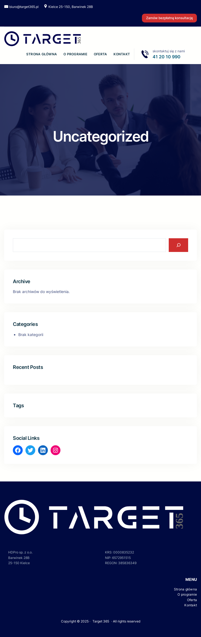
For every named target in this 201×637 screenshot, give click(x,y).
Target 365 (100, 621)
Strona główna (41, 54)
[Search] (178, 245)
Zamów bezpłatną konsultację (169, 18)
